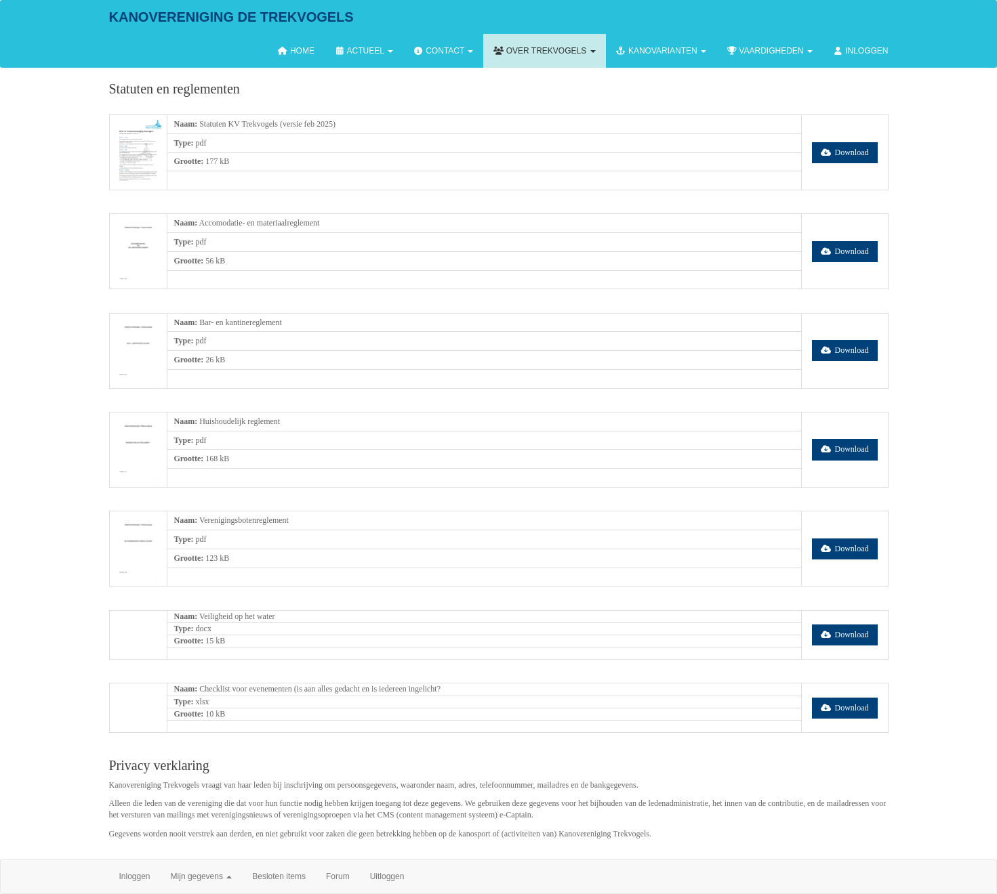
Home (296, 51)
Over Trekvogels (544, 51)
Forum (338, 876)
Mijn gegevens (201, 876)
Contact (443, 51)
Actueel (364, 51)
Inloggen (861, 51)
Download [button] (845, 152)
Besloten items (279, 876)
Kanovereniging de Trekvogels (231, 16)
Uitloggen (387, 876)
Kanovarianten (661, 51)
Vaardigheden (770, 51)
